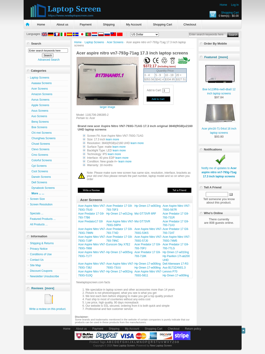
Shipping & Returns (42, 243)
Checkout (190, 24)
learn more (112, 139)
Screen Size (37, 199)
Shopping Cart (230, 12)
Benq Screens (39, 121)
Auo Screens (38, 116)
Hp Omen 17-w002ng (119, 271)
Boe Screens (38, 127)
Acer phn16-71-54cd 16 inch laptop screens (219, 128)
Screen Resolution (41, 204)
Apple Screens (39, 105)
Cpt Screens (38, 165)
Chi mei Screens (41, 132)
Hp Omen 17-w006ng (147, 263)
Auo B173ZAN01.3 (174, 267)
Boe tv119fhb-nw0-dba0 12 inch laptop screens (219, 89)
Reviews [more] (42, 288)
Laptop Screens (94, 42)
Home (223, 4)
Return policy (193, 328)
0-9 (177, 342)
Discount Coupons (41, 270)
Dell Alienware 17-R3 (175, 263)
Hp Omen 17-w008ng (147, 267)
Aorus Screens (40, 99)
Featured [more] (216, 57)
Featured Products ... (43, 219)
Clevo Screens (40, 149)
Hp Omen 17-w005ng (119, 252)
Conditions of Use (41, 254)
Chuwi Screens (40, 143)
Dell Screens (38, 182)
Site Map (35, 265)
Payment (86, 24)
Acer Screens (115, 42)
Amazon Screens (41, 94)
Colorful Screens (41, 160)
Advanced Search (49, 59)
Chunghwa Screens (43, 138)
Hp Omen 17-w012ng (119, 213)
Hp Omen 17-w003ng (147, 205)
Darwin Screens (40, 176)
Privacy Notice (39, 248)
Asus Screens (39, 110)
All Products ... (39, 224)
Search (36, 43)
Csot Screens (39, 171)
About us (62, 24)
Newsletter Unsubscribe (44, 276)
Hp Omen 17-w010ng (176, 252)
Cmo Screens (39, 154)
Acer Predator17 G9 (90, 221)
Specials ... (37, 213)
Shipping (109, 24)
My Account (133, 24)
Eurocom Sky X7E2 (118, 244)
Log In (235, 4)
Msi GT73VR (142, 221)
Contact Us (37, 259)
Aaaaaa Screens (41, 83)
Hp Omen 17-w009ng (176, 275)
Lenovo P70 (170, 271)
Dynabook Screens (42, 188)
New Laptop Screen (124, 345)
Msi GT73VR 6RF (145, 213)
